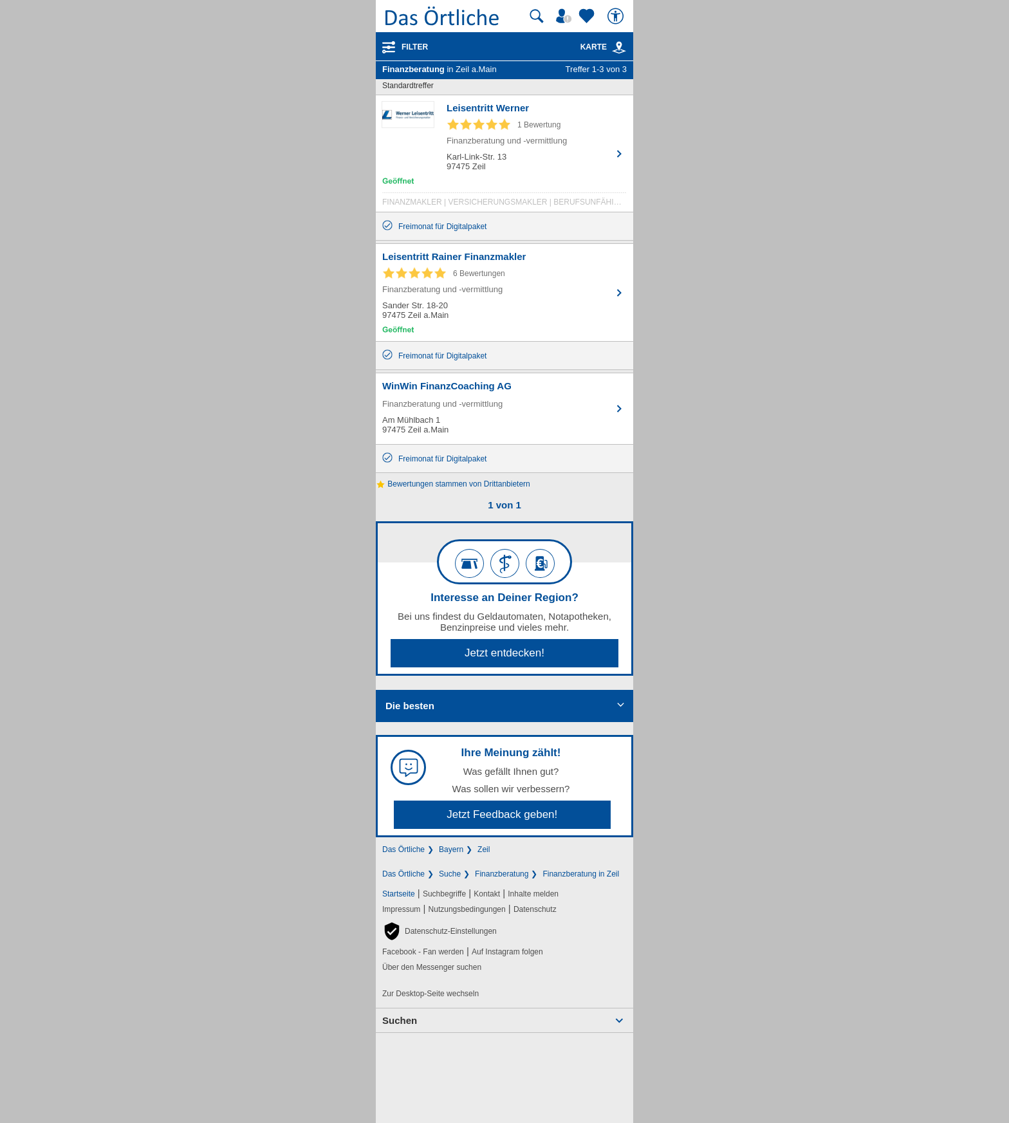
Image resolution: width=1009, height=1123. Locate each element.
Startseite (398, 893)
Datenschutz (535, 909)
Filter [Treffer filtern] (415, 46)
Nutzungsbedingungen (467, 909)
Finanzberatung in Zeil (580, 873)
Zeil (483, 849)
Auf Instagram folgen (507, 951)
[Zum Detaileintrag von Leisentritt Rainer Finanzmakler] (504, 292)
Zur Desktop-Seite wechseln (430, 993)
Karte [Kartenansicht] (603, 46)
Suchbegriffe (444, 893)
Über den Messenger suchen (431, 967)
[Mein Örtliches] (565, 16)
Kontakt (487, 893)
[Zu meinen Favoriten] (588, 16)
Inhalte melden (533, 893)
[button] (439, 931)
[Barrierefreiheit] (617, 16)
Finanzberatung (501, 873)
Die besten (409, 705)
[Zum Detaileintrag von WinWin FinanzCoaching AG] (504, 409)
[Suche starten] (536, 16)
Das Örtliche (403, 849)
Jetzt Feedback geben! (502, 814)
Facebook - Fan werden (423, 951)
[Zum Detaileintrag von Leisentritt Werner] (504, 157)
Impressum (401, 909)
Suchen (399, 1020)
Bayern (451, 849)
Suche (450, 873)
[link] (619, 47)
